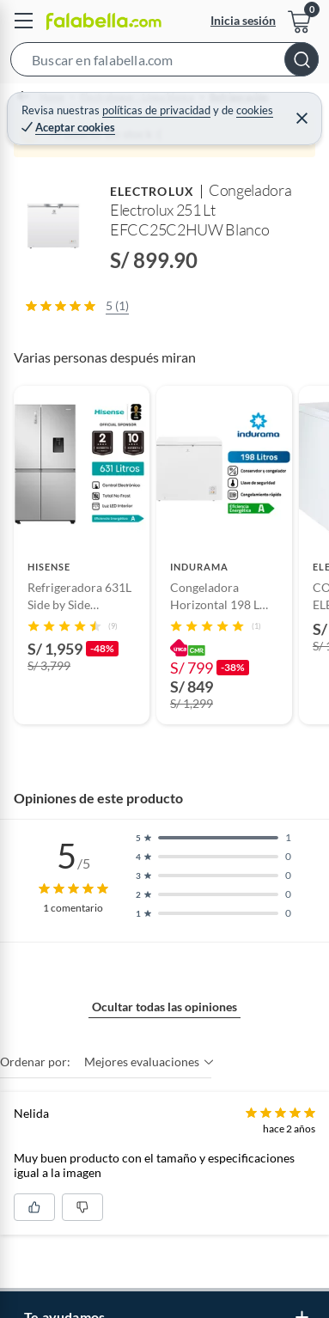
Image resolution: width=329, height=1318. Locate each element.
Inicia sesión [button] (243, 20)
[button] (164, 62)
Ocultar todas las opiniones (164, 1006)
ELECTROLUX (152, 191)
